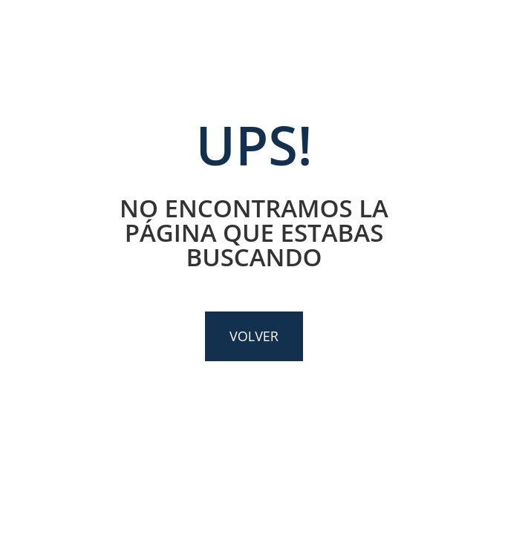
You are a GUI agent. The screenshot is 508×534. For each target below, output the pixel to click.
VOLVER (254, 336)
